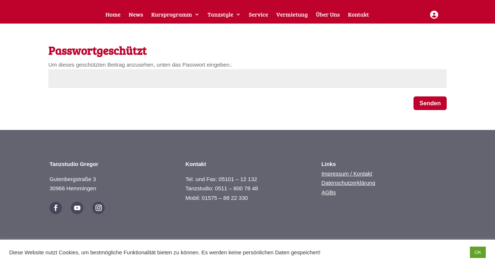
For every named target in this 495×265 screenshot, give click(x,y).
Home (113, 15)
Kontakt (358, 15)
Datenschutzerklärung (348, 188)
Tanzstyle (220, 15)
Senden (430, 108)
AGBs (328, 197)
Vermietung (292, 15)
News (136, 15)
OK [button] (477, 252)
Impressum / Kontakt (346, 179)
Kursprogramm (171, 15)
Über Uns (328, 15)
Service (258, 15)
